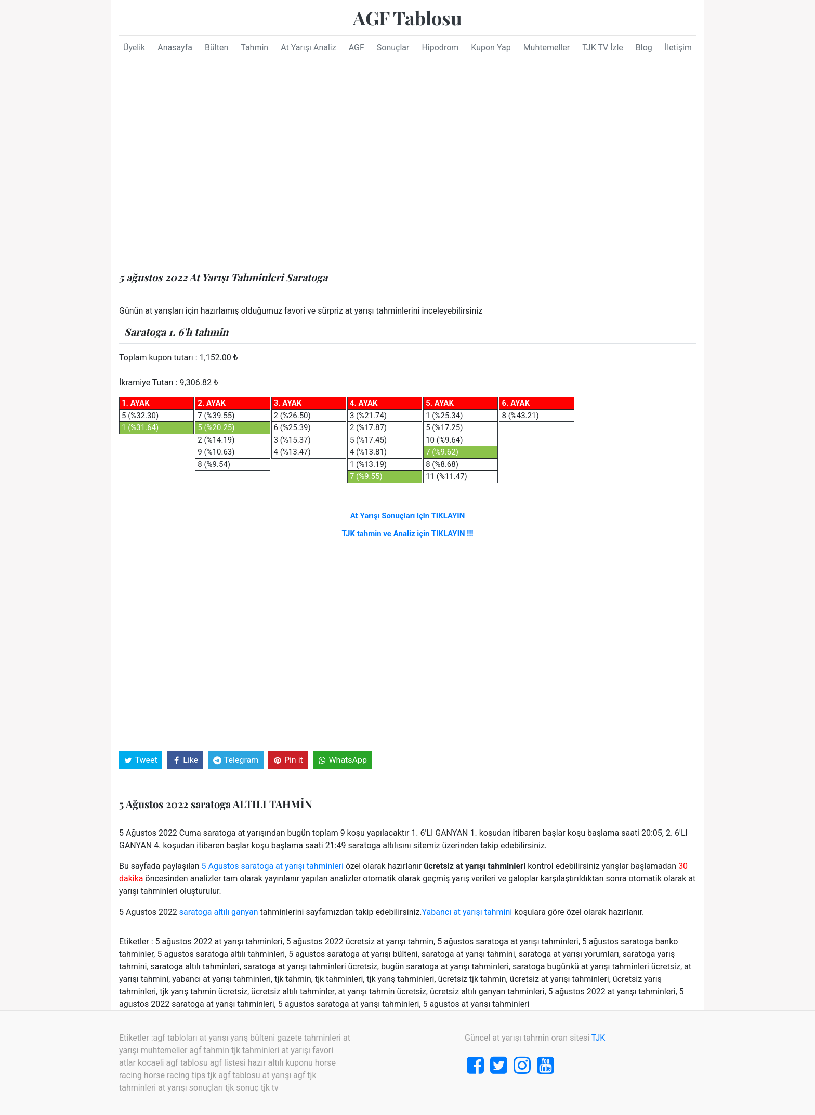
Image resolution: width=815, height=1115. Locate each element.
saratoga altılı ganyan (218, 912)
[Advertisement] (407, 167)
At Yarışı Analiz (308, 48)
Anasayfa (174, 48)
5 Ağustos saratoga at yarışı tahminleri (273, 866)
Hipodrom (440, 48)
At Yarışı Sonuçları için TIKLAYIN (407, 516)
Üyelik (134, 48)
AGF (356, 48)
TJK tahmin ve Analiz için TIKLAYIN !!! (407, 533)
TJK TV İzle (602, 48)
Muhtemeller (546, 48)
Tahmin (254, 48)
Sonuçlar (393, 48)
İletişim (678, 48)
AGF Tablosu (407, 17)
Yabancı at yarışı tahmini (467, 912)
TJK (598, 1038)
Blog (644, 48)
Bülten (216, 48)
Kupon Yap (490, 48)
